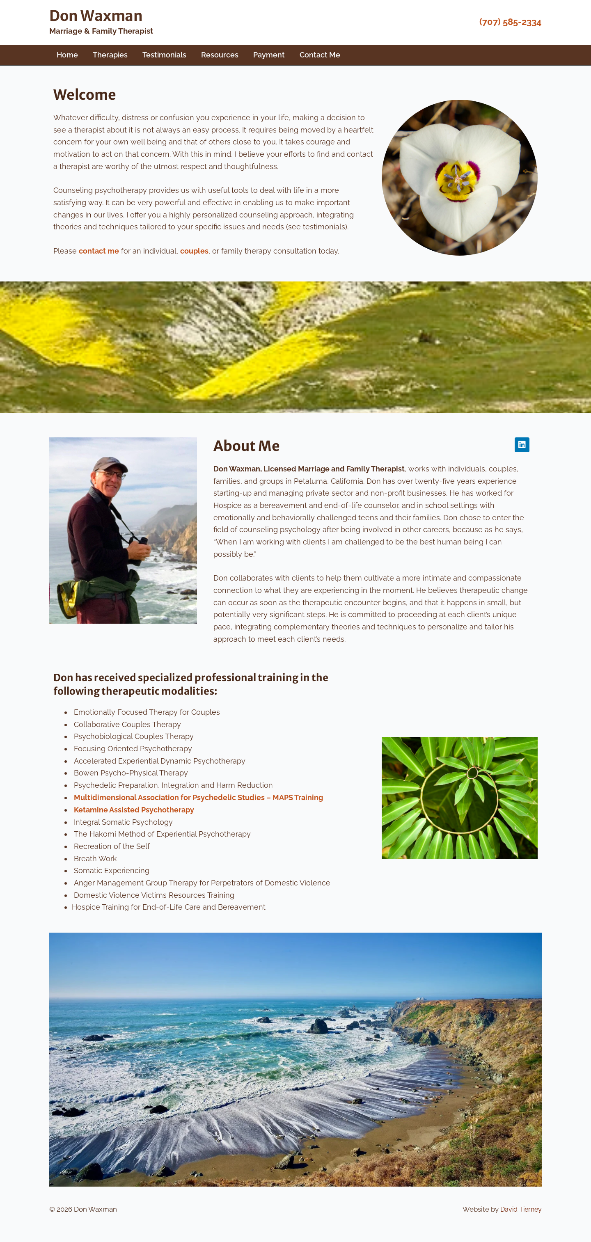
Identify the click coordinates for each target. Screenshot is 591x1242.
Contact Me (320, 54)
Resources (219, 54)
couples (194, 251)
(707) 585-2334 (510, 21)
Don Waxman (96, 16)
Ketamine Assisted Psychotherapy (134, 809)
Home (67, 54)
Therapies (110, 54)
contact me (99, 251)
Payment (269, 54)
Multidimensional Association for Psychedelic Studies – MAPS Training (198, 797)
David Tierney (519, 1209)
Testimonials (164, 54)
